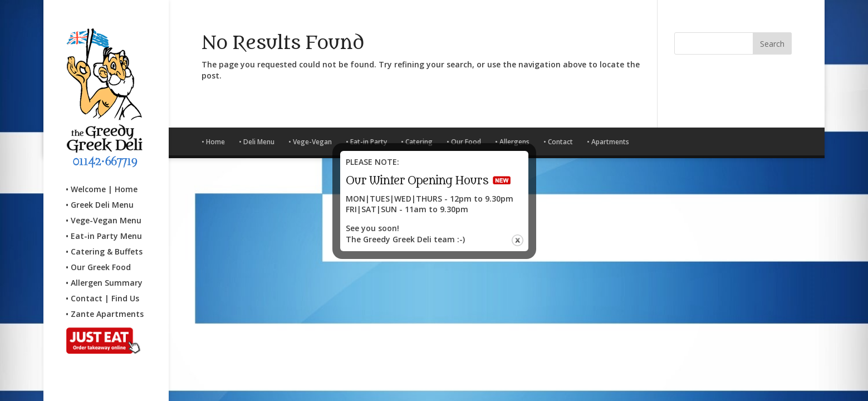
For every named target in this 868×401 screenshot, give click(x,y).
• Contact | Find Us (102, 288)
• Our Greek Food (98, 257)
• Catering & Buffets (104, 241)
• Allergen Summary (104, 272)
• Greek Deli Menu (100, 194)
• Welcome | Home (102, 179)
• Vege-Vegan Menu (103, 210)
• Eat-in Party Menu (104, 226)
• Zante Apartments (105, 304)
